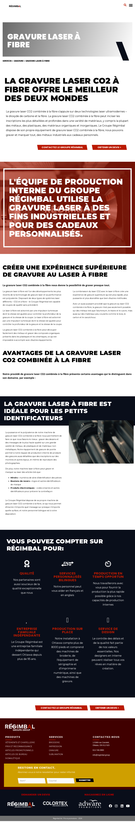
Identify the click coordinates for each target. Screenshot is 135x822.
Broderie (54, 742)
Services (7, 60)
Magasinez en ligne (99, 795)
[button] (125, 5)
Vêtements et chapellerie (20, 742)
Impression (55, 746)
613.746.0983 (98, 750)
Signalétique (12, 758)
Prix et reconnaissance (18, 746)
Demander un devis (35, 795)
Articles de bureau (16, 754)
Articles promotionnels (19, 750)
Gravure (18, 60)
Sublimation (56, 754)
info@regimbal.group (101, 755)
